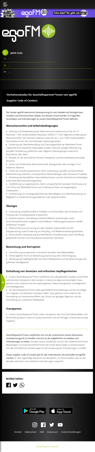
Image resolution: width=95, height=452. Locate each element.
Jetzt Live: (12, 52)
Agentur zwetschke (51, 446)
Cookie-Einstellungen (71, 432)
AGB (42, 432)
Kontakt (17, 432)
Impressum (52, 432)
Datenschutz (30, 432)
